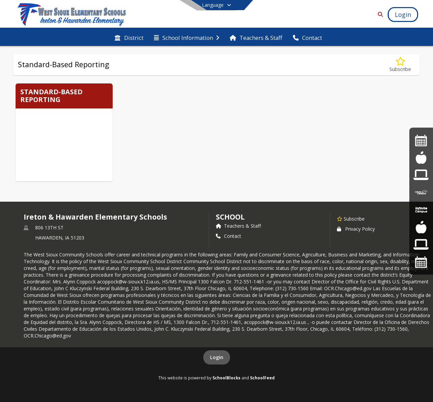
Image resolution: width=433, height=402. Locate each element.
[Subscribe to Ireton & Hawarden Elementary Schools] (351, 218)
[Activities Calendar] (421, 140)
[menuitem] (128, 37)
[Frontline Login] (421, 244)
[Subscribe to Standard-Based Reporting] (400, 64)
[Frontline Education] (421, 175)
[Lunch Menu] (421, 227)
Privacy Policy (356, 229)
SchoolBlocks (226, 377)
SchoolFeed (262, 377)
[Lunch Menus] (421, 157)
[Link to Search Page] (379, 14)
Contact (228, 236)
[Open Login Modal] (403, 14)
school (230, 217)
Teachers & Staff (238, 226)
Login (216, 357)
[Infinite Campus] (421, 192)
